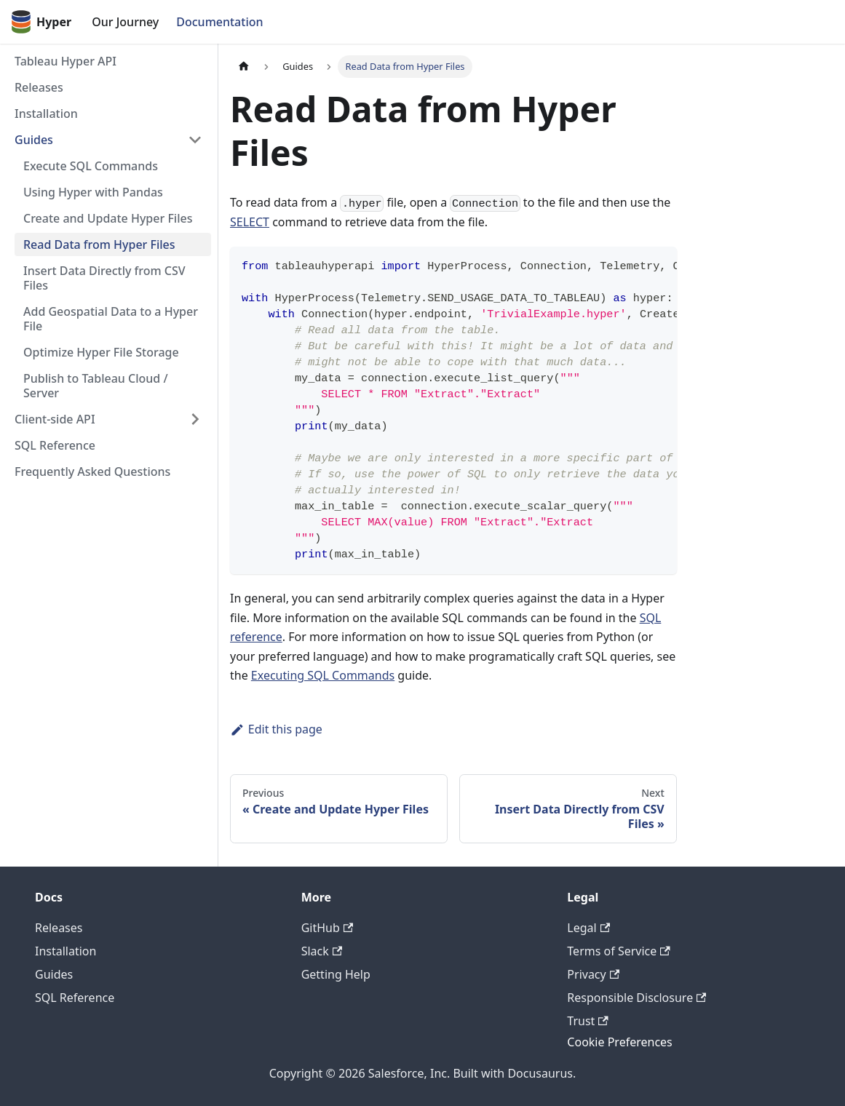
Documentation (219, 22)
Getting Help (335, 974)
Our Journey (125, 22)
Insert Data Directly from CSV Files (104, 278)
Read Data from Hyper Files (99, 244)
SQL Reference (55, 445)
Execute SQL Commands (90, 166)
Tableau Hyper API (65, 61)
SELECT (249, 222)
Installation (46, 114)
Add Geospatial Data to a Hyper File (110, 318)
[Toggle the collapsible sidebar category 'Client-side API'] (195, 419)
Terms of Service (618, 951)
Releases (39, 87)
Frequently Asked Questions (92, 472)
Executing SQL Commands (322, 675)
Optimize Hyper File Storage (101, 352)
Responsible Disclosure (636, 998)
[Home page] (244, 66)
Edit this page (276, 729)
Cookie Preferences (619, 1042)
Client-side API (55, 419)
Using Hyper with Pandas (93, 192)
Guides (34, 140)
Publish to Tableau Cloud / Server (95, 385)
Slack (321, 951)
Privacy (593, 974)
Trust (587, 1021)
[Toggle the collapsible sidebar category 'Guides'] (195, 139)
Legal (588, 928)
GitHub (327, 928)
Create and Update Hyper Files (107, 218)
